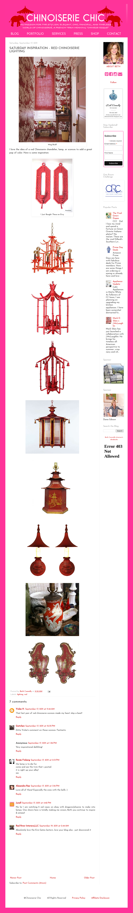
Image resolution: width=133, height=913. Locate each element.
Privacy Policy (78, 898)
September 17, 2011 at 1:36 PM (42, 743)
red (25, 694)
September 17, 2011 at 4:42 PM (36, 803)
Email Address (110, 144)
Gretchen (20, 726)
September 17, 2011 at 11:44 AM (40, 709)
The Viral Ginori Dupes (117, 215)
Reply (18, 717)
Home (53, 878)
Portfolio (35, 34)
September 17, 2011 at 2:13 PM (45, 760)
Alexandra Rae (23, 786)
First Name (108, 153)
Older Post (89, 878)
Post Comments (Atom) (34, 883)
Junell (18, 803)
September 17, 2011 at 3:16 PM (45, 786)
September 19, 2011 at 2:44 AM (54, 826)
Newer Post (15, 878)
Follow (113, 82)
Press (78, 34)
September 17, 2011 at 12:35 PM (40, 726)
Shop (95, 34)
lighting (20, 694)
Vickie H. (20, 709)
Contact (114, 34)
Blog (15, 34)
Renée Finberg (23, 760)
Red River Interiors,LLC (27, 826)
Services (59, 34)
